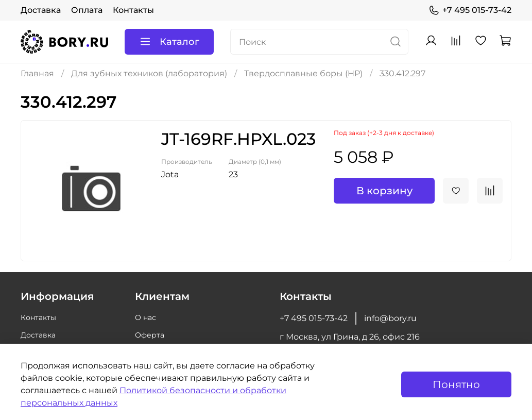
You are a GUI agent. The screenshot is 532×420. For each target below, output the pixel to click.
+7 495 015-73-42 (469, 10)
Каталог (169, 42)
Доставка (41, 10)
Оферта (149, 335)
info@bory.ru (390, 318)
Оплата (86, 10)
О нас (145, 317)
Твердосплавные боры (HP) (303, 73)
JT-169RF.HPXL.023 (238, 139)
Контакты (133, 10)
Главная (37, 73)
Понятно (456, 384)
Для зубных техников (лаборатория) (149, 73)
